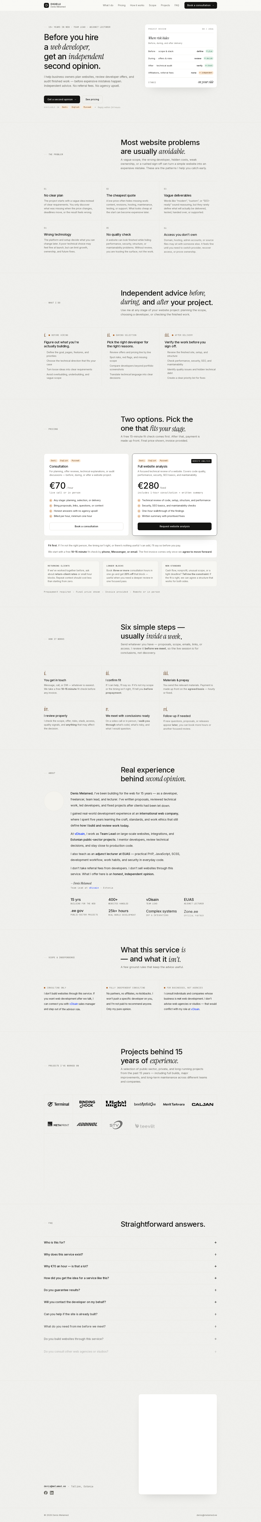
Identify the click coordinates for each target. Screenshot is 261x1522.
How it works (137, 5)
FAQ (177, 5)
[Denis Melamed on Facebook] (45, 1492)
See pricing (92, 99)
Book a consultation (200, 5)
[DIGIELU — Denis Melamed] (55, 5)
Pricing (122, 5)
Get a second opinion (62, 99)
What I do (108, 5)
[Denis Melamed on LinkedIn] (51, 1492)
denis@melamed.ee (55, 1486)
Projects (165, 5)
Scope (152, 5)
